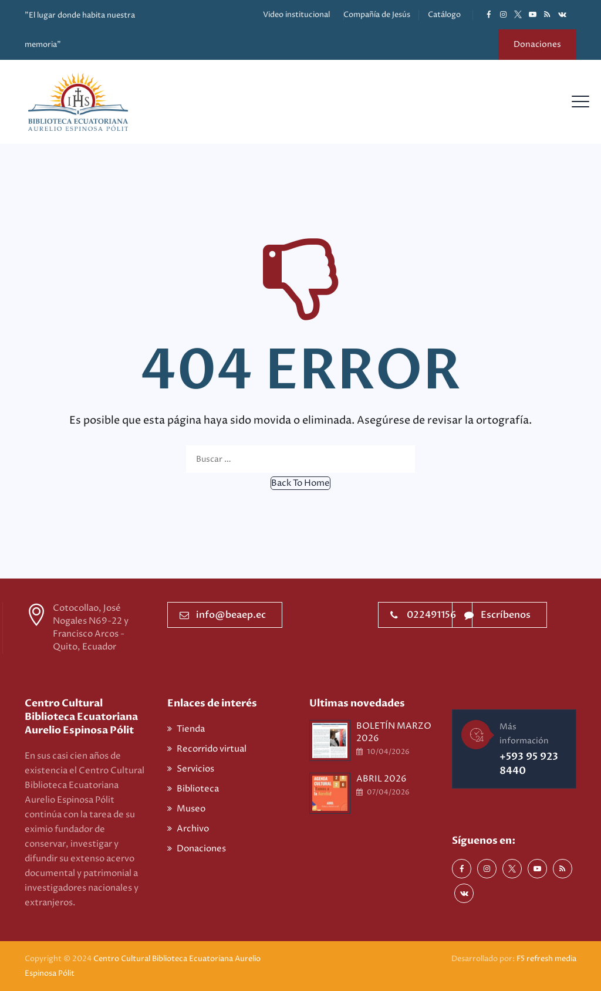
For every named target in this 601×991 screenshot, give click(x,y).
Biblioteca (198, 789)
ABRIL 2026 (381, 779)
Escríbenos (497, 614)
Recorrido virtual (212, 749)
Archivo (193, 829)
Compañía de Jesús (376, 14)
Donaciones (537, 44)
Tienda (191, 729)
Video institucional (296, 14)
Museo (191, 809)
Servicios (195, 769)
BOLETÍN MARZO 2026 (393, 732)
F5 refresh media (546, 958)
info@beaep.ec (223, 614)
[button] (300, 483)
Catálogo (444, 14)
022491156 (423, 614)
